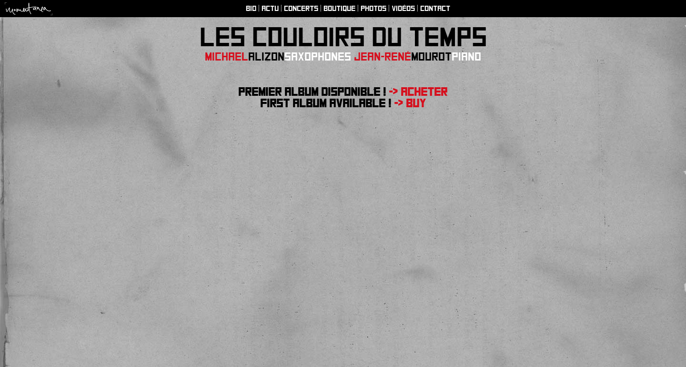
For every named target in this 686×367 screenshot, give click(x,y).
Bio (251, 8)
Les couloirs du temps (343, 37)
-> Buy (408, 103)
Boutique (339, 8)
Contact (435, 8)
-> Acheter (418, 92)
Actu (270, 8)
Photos (373, 8)
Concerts (301, 8)
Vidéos (403, 8)
